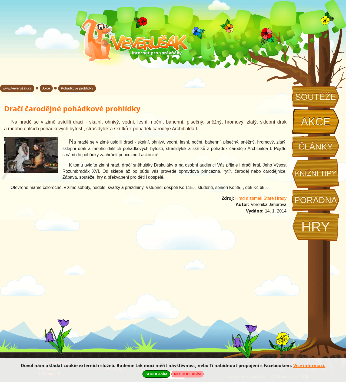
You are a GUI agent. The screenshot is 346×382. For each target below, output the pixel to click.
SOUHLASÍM (156, 374)
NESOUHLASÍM (187, 374)
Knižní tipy (316, 173)
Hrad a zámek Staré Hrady (261, 198)
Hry (315, 226)
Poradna (315, 200)
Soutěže (315, 97)
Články (315, 146)
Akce (315, 122)
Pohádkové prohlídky (77, 88)
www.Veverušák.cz (17, 88)
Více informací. (309, 365)
